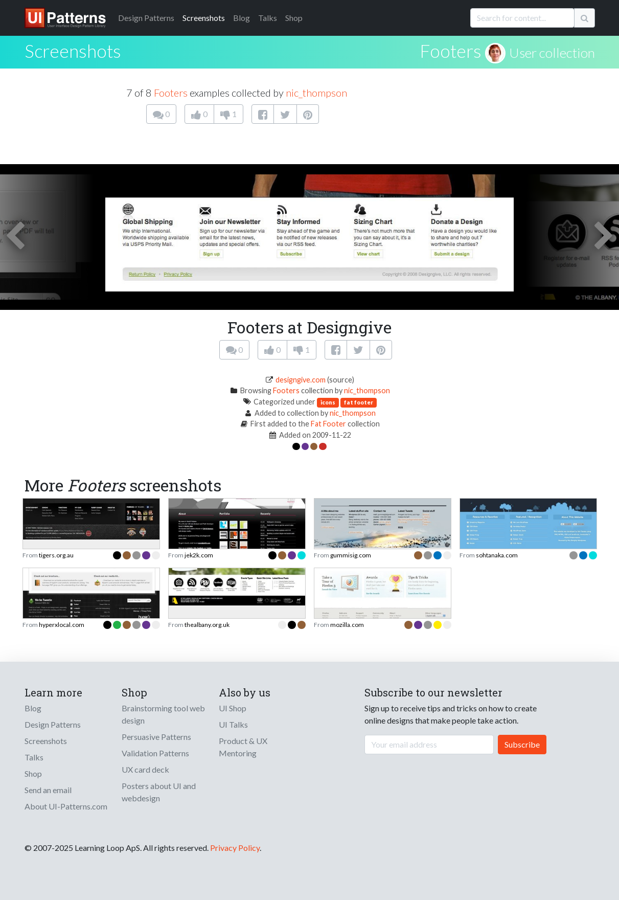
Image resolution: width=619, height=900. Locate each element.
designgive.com (301, 379)
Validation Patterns (155, 753)
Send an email (48, 790)
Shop (294, 17)
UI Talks (233, 724)
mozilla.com (347, 624)
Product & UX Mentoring (243, 747)
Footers (451, 50)
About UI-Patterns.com (66, 806)
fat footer (358, 402)
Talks (267, 17)
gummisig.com (350, 555)
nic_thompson (316, 92)
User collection (552, 52)
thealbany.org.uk (207, 624)
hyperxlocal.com (61, 624)
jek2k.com (199, 555)
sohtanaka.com (497, 555)
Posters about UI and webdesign (159, 792)
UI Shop (232, 708)
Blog (241, 17)
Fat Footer (328, 423)
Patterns (146, 17)
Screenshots (203, 17)
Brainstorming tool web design (163, 714)
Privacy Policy (235, 847)
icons (327, 402)
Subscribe (522, 744)
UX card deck (145, 769)
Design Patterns (53, 724)
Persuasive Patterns (156, 736)
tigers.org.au (56, 555)
